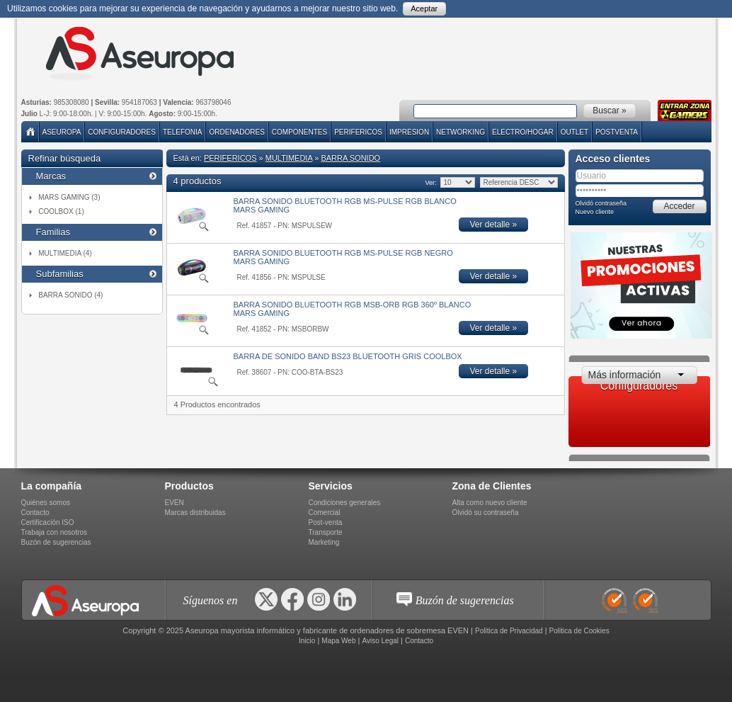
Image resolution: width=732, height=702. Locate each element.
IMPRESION (409, 132)
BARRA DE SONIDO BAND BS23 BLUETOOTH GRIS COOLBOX (348, 356)
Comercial (325, 512)
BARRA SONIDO (350, 158)
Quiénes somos (45, 502)
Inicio (307, 641)
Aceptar (424, 8)
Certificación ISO (47, 522)
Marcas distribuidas (195, 512)
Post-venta (326, 522)
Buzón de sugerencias (56, 542)
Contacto (35, 512)
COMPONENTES (299, 132)
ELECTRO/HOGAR (523, 132)
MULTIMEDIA (288, 158)
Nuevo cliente (595, 211)
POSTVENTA (616, 132)
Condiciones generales (345, 502)
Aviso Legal (380, 641)
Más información (624, 374)
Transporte (326, 532)
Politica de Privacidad (509, 631)
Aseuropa (61, 132)
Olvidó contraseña (601, 203)
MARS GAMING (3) (69, 197)
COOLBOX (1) (61, 211)
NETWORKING (460, 132)
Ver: (430, 182)
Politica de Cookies (579, 631)
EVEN (174, 502)
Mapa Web (338, 641)
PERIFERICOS (358, 132)
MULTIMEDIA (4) (64, 253)
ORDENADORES (236, 132)
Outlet (574, 132)
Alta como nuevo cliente (489, 502)
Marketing (324, 542)
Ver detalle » (493, 225)
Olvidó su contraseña (485, 512)
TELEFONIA (182, 132)
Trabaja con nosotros (54, 532)
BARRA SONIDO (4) (70, 295)
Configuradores (122, 132)
